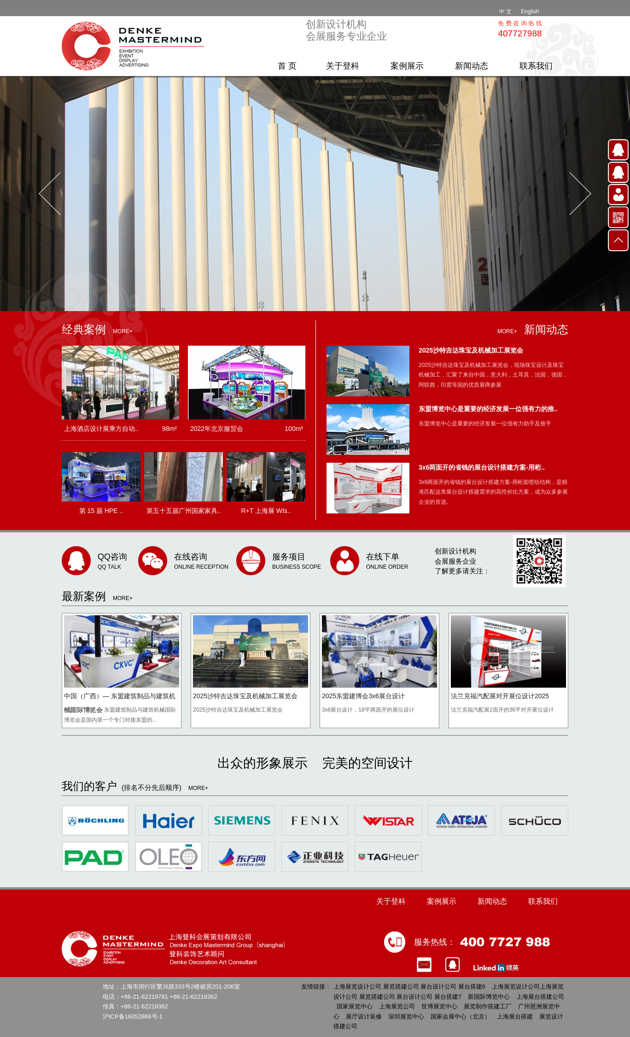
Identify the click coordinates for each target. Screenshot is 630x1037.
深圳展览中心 (406, 1016)
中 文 (505, 11)
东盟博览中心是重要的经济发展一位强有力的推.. (488, 408)
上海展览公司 (397, 1006)
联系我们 (536, 66)
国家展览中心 (355, 1006)
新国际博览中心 (489, 996)
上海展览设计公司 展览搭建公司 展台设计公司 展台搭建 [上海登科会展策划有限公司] (135, 46)
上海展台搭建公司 (540, 996)
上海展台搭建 (515, 1016)
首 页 (287, 66)
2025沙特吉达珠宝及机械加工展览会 (471, 350)
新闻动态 (471, 66)
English (530, 11)
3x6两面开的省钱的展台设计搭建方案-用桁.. (482, 467)
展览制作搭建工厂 (488, 1006)
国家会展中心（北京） (460, 1016)
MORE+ (123, 331)
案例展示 (407, 66)
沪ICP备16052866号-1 (133, 1016)
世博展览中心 (439, 1006)
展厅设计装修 (364, 1016)
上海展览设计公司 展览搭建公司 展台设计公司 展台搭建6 (409, 986)
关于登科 (342, 66)
